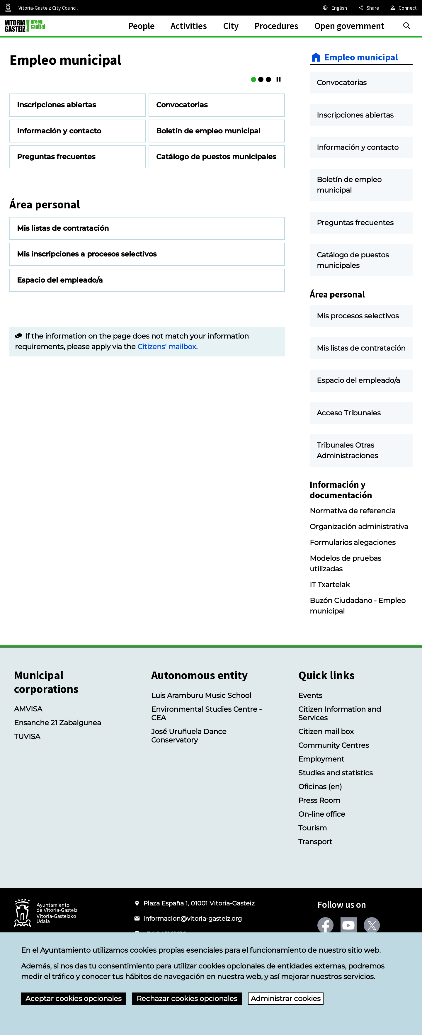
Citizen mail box (326, 731)
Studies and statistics (335, 773)
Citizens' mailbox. (167, 452)
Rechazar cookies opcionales (187, 998)
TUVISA (27, 736)
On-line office (321, 814)
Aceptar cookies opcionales (73, 998)
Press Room (319, 800)
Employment (321, 759)
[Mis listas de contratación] (253, 185)
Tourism (312, 828)
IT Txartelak (330, 584)
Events (310, 695)
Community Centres (333, 745)
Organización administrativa (359, 526)
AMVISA (28, 709)
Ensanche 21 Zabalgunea (57, 722)
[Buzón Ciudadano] (268, 185)
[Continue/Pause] (279, 185)
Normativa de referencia (353, 511)
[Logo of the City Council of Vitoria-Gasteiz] (45, 913)
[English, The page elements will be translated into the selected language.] (334, 7)
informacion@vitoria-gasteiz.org (192, 918)
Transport (315, 841)
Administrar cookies (286, 998)
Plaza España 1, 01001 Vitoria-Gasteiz (199, 903)
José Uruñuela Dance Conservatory (189, 735)
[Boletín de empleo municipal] (260, 185)
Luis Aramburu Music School (201, 695)
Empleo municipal (361, 57)
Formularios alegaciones (353, 542)
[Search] (406, 26)
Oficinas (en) (320, 786)
